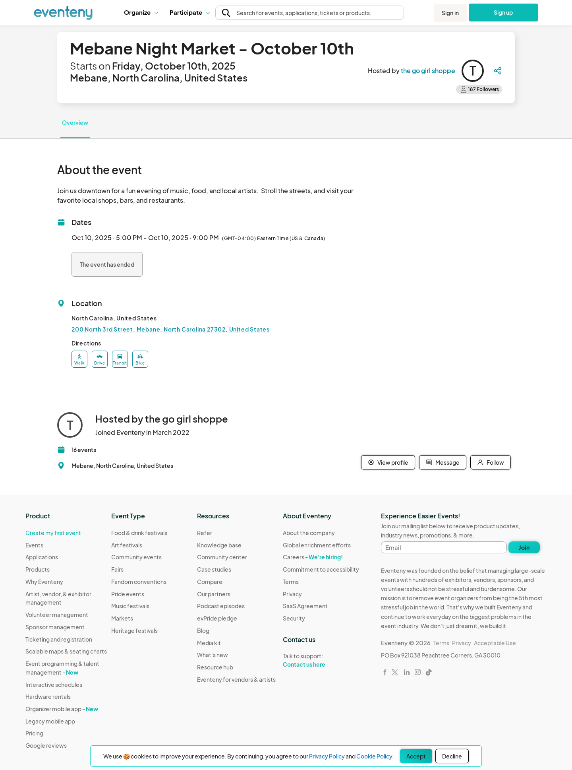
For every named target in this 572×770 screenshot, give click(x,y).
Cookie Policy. (375, 756)
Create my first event (53, 532)
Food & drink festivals (139, 532)
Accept (416, 756)
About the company (309, 532)
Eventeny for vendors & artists (236, 679)
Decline (452, 756)
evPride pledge (217, 618)
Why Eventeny (44, 581)
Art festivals (126, 545)
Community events (136, 557)
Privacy (292, 593)
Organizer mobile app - (61, 708)
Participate (189, 12)
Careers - (313, 557)
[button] (141, 12)
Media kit (209, 642)
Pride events (127, 593)
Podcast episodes (221, 605)
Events (34, 545)
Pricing (34, 733)
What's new (212, 654)
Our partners (213, 593)
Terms (291, 581)
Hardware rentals (48, 696)
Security (294, 618)
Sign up (503, 12)
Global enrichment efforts (317, 545)
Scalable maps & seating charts (66, 651)
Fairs (117, 569)
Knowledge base (219, 545)
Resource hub (215, 667)
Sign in (450, 12)
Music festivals (130, 605)
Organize (141, 12)
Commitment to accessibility (321, 569)
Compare (209, 581)
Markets (122, 618)
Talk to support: (321, 660)
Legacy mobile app (50, 721)
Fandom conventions (138, 581)
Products (37, 569)
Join (524, 547)
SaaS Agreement (305, 605)
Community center (222, 557)
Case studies (214, 569)
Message (443, 462)
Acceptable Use (495, 642)
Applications (41, 557)
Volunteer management (56, 614)
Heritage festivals (134, 630)
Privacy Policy (327, 756)
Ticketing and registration (58, 639)
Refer (204, 532)
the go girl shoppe (428, 70)
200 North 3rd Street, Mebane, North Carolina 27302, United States (171, 329)
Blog (203, 630)
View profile (388, 462)
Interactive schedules (53, 684)
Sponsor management (55, 626)
